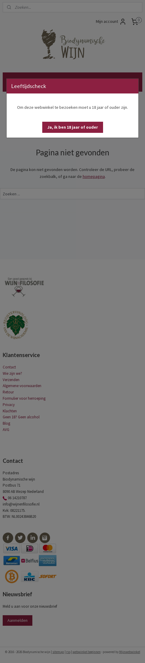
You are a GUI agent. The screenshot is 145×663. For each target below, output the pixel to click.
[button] (72, 127)
